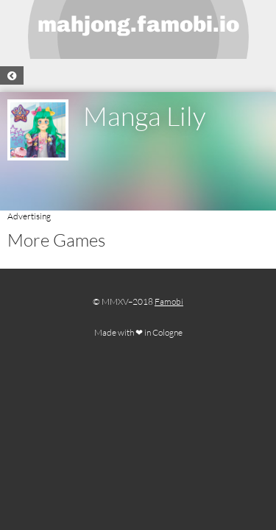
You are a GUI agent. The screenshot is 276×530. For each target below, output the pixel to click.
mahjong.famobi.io (138, 24)
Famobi (169, 301)
